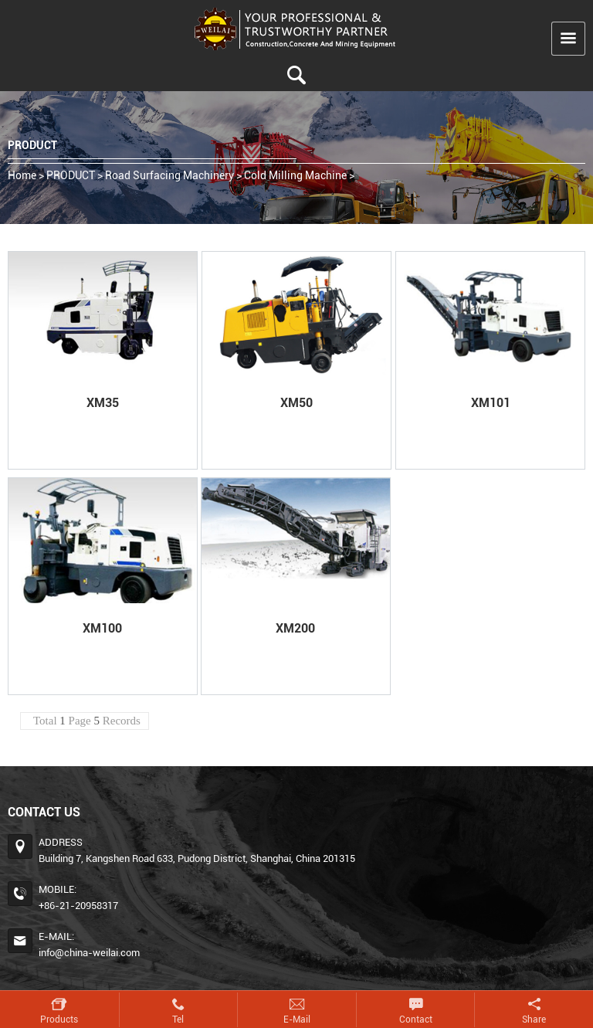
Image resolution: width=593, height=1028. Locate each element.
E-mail (296, 1019)
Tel (178, 1019)
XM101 (490, 402)
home (22, 175)
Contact (415, 1019)
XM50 (296, 402)
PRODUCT (70, 175)
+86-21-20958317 (78, 905)
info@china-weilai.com (89, 952)
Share (534, 1019)
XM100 (102, 628)
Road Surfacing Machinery (169, 175)
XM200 (295, 628)
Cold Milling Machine (295, 175)
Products (59, 1019)
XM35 (102, 402)
